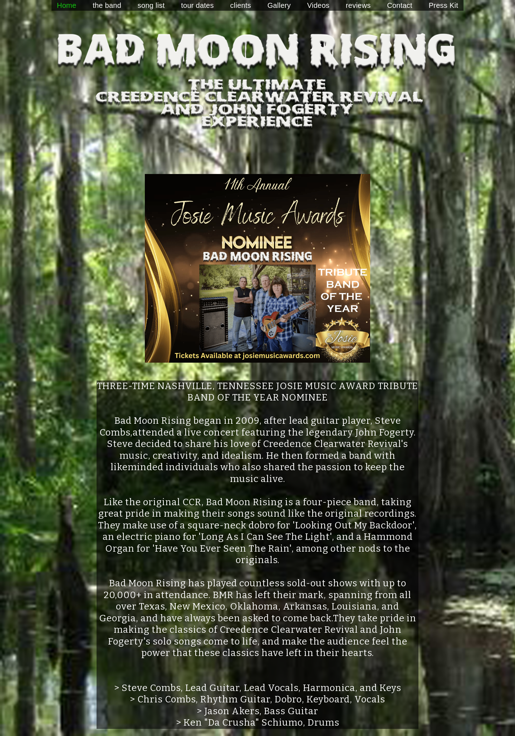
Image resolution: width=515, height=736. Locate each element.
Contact (399, 5)
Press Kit (443, 5)
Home (66, 5)
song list (151, 5)
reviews (358, 5)
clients (240, 5)
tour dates (197, 5)
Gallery (279, 5)
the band (107, 5)
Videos (318, 5)
